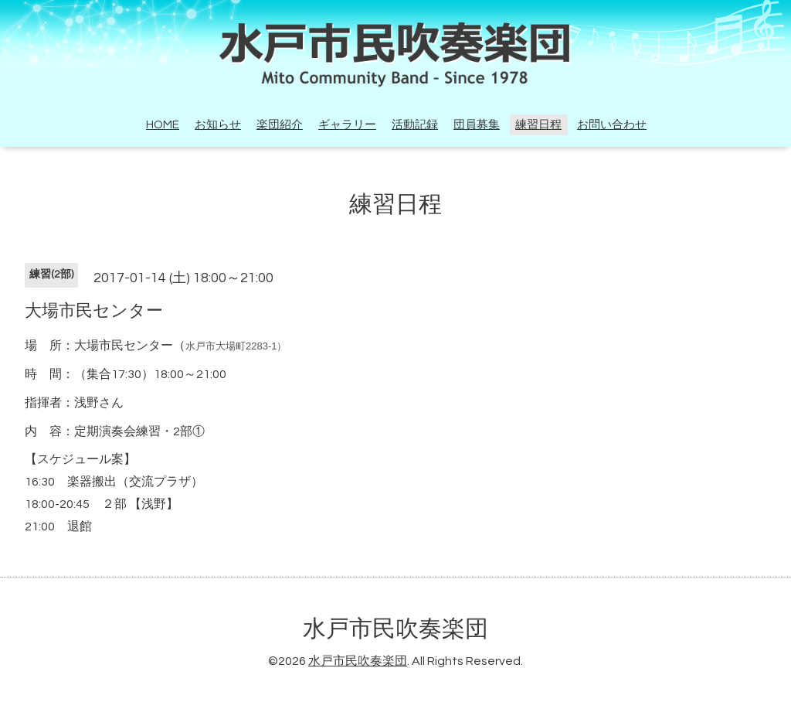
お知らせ (218, 125)
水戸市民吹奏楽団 (395, 629)
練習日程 (538, 125)
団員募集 (476, 125)
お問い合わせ (612, 125)
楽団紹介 (279, 125)
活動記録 (415, 125)
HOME (162, 125)
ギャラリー (347, 125)
